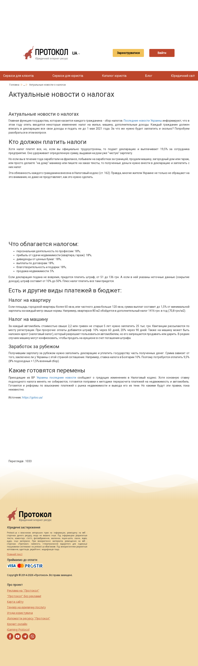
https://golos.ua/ (32, 397)
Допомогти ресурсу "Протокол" (28, 618)
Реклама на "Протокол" (23, 590)
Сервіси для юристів (67, 76)
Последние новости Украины (143, 120)
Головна (14, 84)
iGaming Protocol (18, 629)
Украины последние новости (56, 377)
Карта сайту (15, 602)
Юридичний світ (183, 76)
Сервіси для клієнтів (18, 76)
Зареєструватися (125, 53)
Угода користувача (20, 613)
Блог (148, 76)
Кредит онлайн (17, 624)
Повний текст (14, 554)
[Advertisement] (101, 20)
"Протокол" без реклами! (24, 596)
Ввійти (162, 53)
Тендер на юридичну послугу (26, 607)
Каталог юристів (114, 76)
